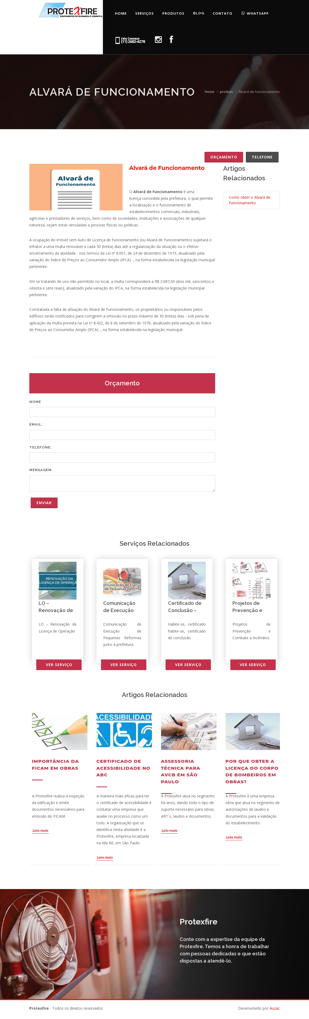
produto (226, 91)
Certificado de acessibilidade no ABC (124, 768)
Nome (35, 402)
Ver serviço (59, 664)
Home (209, 91)
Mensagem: (41, 470)
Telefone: (40, 447)
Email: (36, 424)
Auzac (275, 1008)
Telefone (262, 157)
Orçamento (223, 157)
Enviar (44, 502)
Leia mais (40, 830)
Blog (198, 13)
